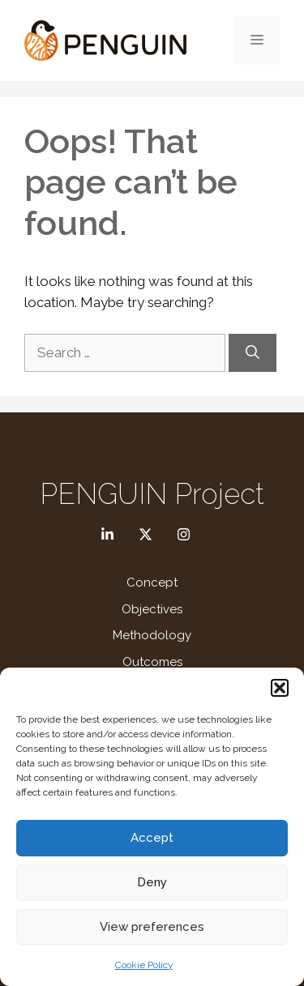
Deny (152, 882)
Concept (152, 582)
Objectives (152, 609)
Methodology (152, 635)
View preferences (152, 927)
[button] (280, 688)
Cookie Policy (144, 965)
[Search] (252, 353)
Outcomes (152, 662)
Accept (152, 837)
